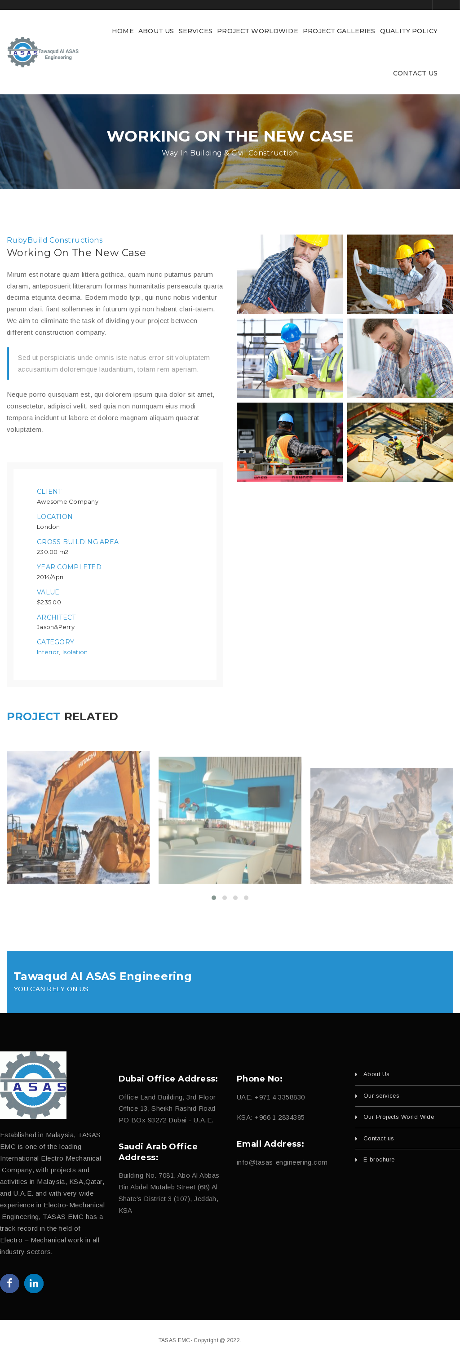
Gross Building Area (78, 542)
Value (48, 592)
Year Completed (69, 567)
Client (49, 492)
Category (55, 642)
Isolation (75, 652)
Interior (48, 652)
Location (55, 517)
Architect (56, 617)
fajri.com (290, 1340)
